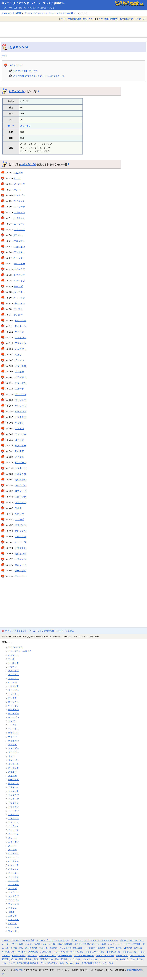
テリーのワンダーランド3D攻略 (68, 952)
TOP (4, 56)
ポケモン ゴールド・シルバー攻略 (18, 940)
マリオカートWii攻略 (84, 955)
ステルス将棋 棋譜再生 (28, 963)
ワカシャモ (20, 400)
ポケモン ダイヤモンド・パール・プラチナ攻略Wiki (33, 3)
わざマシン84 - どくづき (25, 71)
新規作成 (114, 19)
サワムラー (20, 320)
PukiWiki (19, 970)
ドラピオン (20, 525)
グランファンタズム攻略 (70, 948)
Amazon (70, 963)
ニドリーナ (19, 206)
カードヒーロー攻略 (108, 959)
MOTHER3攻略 (65, 955)
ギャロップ (19, 280)
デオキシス (20, 474)
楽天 (78, 963)
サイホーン (20, 326)
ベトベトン (19, 297)
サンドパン (19, 195)
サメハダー (20, 445)
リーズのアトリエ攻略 (95, 948)
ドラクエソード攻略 (95, 952)
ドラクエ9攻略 (19, 955)
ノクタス (19, 457)
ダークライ (20, 570)
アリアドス (20, 366)
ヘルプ (91, 19)
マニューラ (20, 542)
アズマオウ (20, 343)
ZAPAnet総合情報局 (11, 13)
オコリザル (19, 241)
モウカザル (20, 479)
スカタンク (20, 496)
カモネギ (18, 286)
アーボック (19, 184)
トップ (63, 19)
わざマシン (13, 655)
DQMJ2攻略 (45, 952)
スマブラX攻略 (115, 948)
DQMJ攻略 (33, 952)
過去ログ (129, 19)
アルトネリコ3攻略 (48, 948)
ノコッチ (19, 371)
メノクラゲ (19, 269)
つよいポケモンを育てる (19, 651)
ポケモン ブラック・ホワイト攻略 (52, 940)
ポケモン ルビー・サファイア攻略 (124, 944)
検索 (85, 19)
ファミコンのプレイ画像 (52, 963)
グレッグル (20, 530)
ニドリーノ (19, 223)
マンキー (18, 235)
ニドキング (19, 229)
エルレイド (20, 565)
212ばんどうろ (15, 647)
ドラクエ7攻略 (129, 952)
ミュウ (18, 354)
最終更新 (77, 19)
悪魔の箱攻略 (25, 959)
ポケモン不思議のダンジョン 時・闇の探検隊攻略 (48, 944)
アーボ (17, 178)
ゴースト (18, 309)
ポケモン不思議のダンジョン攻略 (90, 944)
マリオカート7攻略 (105, 955)
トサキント (20, 337)
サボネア (19, 451)
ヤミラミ (19, 422)
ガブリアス (20, 502)
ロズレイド (20, 491)
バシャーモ (20, 405)
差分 (122, 19)
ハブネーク (20, 468)
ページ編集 (103, 19)
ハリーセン (20, 383)
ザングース (20, 462)
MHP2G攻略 (122, 955)
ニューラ (19, 388)
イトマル (19, 360)
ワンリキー (19, 252)
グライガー (20, 377)
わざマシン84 (18, 47)
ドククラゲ (19, 275)
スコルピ (19, 519)
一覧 (70, 19)
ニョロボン (19, 246)
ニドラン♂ (19, 218)
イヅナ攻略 (74, 959)
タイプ (11, 126)
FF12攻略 (32, 955)
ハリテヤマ (20, 417)
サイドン (19, 331)
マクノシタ (20, 411)
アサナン (19, 428)
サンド (17, 189)
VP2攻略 (128, 948)
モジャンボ (20, 553)
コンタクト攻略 (89, 959)
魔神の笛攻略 (61, 959)
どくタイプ (25, 126)
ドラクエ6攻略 (114, 952)
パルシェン (19, 303)
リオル (18, 508)
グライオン (20, 559)
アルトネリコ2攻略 (28, 948)
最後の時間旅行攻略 (43, 959)
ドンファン (20, 394)
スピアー (18, 172)
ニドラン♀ (19, 201)
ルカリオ (19, 513)
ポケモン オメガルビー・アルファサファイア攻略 (94, 940)
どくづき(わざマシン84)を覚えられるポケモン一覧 (39, 76)
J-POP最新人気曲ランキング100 (97, 963)
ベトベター (19, 292)
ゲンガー (18, 314)
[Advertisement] (73, 29)
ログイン (141, 19)
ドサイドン (20, 548)
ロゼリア (19, 439)
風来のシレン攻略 (47, 955)
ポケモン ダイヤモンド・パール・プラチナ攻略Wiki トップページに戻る (39, 631)
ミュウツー (20, 349)
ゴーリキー (19, 258)
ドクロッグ (20, 536)
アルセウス (20, 576)
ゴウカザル (20, 485)
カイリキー (19, 263)
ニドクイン (19, 212)
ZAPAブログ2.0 (127, 959)
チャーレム (20, 434)
